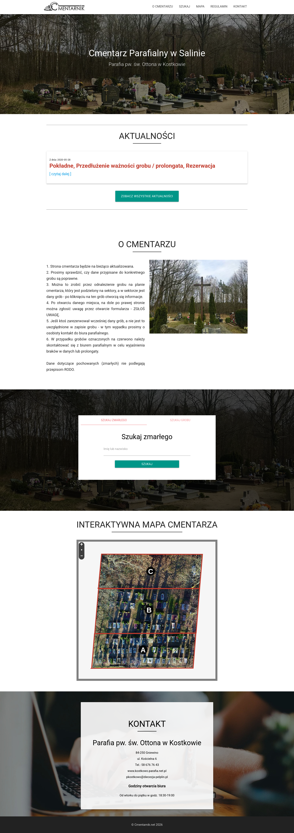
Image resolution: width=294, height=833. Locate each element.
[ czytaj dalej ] (60, 174)
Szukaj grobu (180, 420)
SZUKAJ (184, 6)
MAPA (200, 6)
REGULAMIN (218, 6)
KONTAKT (240, 6)
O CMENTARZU (162, 6)
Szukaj (147, 464)
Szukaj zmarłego (114, 420)
